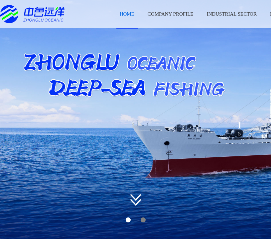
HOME (127, 14)
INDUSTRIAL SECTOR (231, 14)
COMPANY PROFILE (171, 14)
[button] (135, 197)
